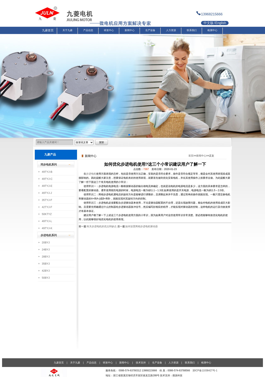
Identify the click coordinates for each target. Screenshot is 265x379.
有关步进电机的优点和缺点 (102, 226)
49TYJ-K (47, 228)
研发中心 (108, 362)
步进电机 (91, 173)
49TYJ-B (47, 171)
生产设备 (157, 362)
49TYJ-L (47, 221)
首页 (190, 155)
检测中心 (206, 362)
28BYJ (46, 256)
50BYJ (46, 277)
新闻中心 (201, 155)
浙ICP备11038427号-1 (205, 370)
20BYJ (46, 242)
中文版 (208, 23)
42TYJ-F (47, 207)
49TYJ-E (47, 185)
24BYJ (46, 249)
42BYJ (46, 270)
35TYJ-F (47, 200)
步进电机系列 (49, 235)
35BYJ (46, 263)
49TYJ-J (47, 192)
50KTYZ (47, 214)
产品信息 (91, 362)
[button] (129, 135)
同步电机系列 (49, 164)
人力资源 (173, 362)
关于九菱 (75, 362)
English (220, 23)
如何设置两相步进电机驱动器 (141, 226)
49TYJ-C (47, 178)
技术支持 (141, 362)
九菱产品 (50, 154)
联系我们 (190, 362)
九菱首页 (59, 362)
